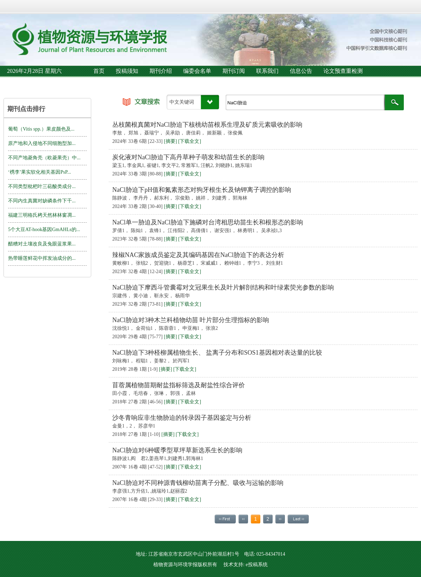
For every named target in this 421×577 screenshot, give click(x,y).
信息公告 (301, 71)
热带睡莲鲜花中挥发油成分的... (42, 258)
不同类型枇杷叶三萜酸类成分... (42, 186)
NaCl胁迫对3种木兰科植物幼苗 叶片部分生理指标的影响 (190, 320)
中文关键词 (181, 102)
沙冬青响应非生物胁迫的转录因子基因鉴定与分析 (181, 417)
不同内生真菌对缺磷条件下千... (42, 200)
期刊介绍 (160, 71)
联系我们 (267, 71)
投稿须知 (127, 71)
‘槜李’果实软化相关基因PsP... (39, 172)
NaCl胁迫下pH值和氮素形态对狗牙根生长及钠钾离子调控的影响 (201, 189)
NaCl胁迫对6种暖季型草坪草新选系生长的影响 (177, 450)
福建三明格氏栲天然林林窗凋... (42, 215)
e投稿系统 (256, 564)
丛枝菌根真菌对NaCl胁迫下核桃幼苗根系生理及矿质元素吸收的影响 (207, 124)
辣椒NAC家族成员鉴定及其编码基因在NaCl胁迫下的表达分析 (198, 254)
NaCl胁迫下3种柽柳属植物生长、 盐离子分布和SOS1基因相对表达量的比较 (217, 352)
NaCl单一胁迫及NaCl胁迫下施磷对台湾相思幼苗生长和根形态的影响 (207, 222)
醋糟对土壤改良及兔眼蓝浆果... (42, 243)
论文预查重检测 (343, 71)
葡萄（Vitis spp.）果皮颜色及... (41, 129)
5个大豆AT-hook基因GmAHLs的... (44, 229)
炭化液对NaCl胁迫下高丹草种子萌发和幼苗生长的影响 (188, 157)
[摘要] (170, 141)
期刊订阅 (233, 71)
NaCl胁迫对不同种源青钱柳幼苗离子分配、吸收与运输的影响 (197, 482)
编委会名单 (197, 71)
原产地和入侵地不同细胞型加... (42, 143)
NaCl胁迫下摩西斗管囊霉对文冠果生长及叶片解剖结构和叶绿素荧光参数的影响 (223, 287)
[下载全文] (189, 141)
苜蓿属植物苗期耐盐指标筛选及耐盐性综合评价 (178, 385)
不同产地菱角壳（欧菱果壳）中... (44, 157)
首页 (99, 71)
